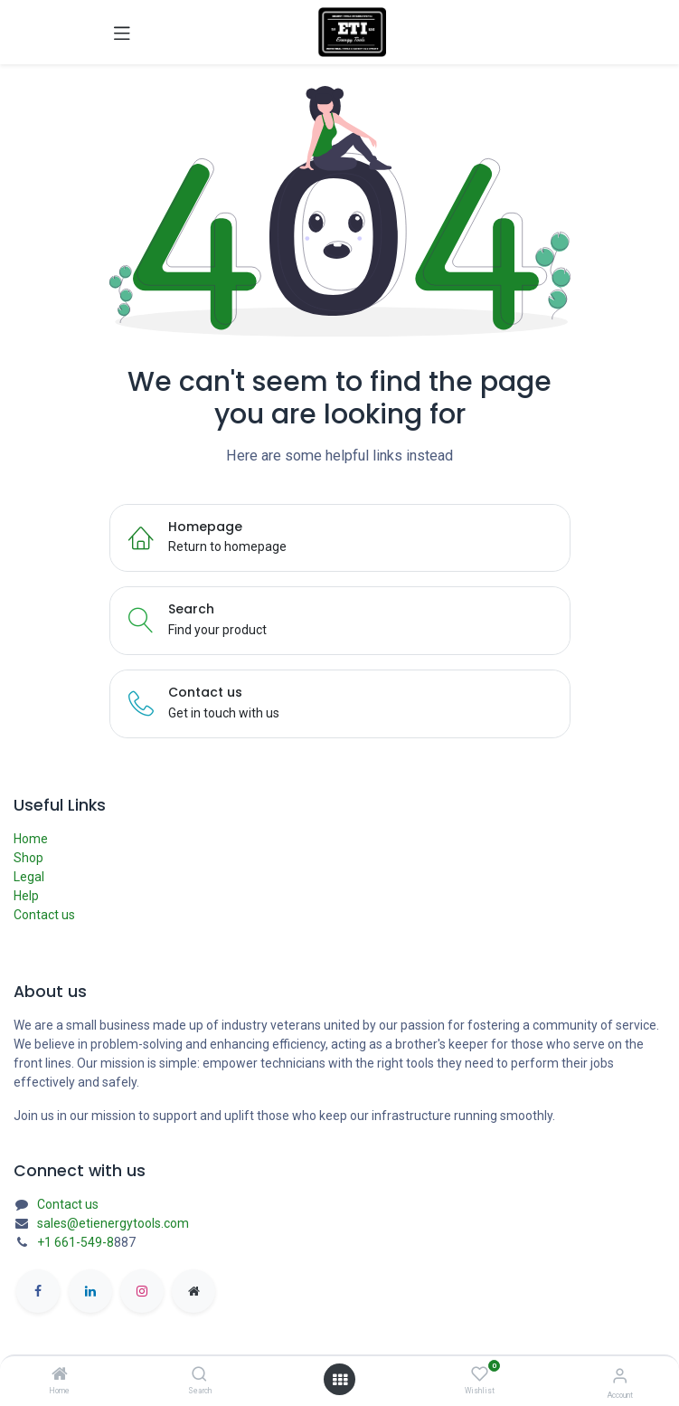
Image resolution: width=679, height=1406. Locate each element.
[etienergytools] (193, 1291)
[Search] (199, 1375)
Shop (28, 857)
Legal (29, 876)
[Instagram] (142, 1291)
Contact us (44, 914)
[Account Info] (619, 1375)
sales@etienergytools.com (113, 1223)
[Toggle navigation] (122, 32)
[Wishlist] (479, 1374)
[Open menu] (340, 1380)
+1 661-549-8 (75, 1242)
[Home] (60, 1375)
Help (26, 895)
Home (31, 838)
